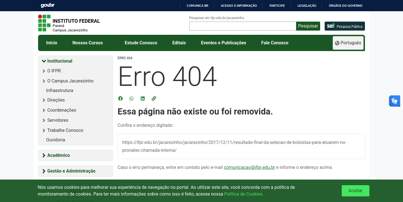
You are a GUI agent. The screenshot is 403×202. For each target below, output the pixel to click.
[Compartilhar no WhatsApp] (132, 98)
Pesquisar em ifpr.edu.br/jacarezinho (216, 17)
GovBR (48, 5)
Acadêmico (58, 155)
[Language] (348, 43)
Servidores (57, 120)
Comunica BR (197, 6)
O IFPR (54, 71)
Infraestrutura (59, 90)
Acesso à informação (239, 6)
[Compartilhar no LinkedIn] (143, 98)
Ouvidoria (55, 140)
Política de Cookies (243, 194)
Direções (56, 100)
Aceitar (355, 190)
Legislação (306, 6)
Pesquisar (308, 26)
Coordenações (61, 110)
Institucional (59, 61)
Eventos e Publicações (223, 42)
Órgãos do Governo (345, 6)
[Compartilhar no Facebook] (121, 98)
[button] (154, 98)
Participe (277, 6)
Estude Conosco (141, 42)
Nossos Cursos (87, 42)
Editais (179, 42)
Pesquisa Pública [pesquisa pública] (344, 26)
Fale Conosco (275, 42)
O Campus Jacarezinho (70, 81)
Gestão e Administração (71, 171)
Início (51, 42)
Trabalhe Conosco (65, 130)
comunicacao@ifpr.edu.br (249, 167)
